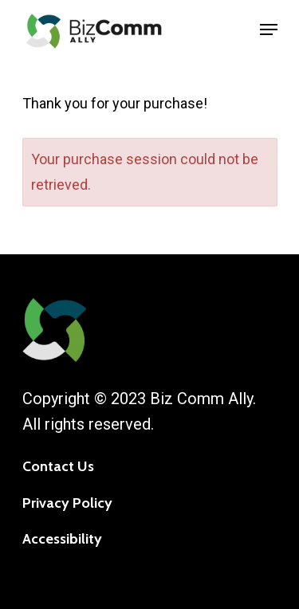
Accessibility (62, 539)
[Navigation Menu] (268, 29)
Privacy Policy (67, 503)
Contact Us (58, 466)
